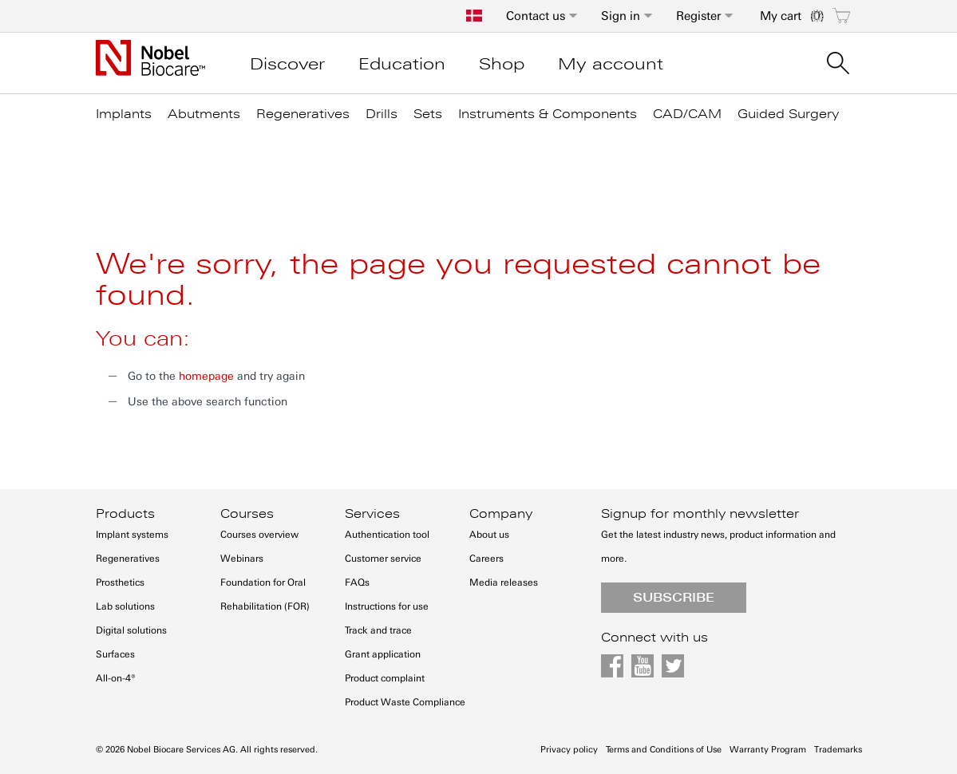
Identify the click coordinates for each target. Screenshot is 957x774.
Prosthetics (120, 582)
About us (489, 534)
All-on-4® (116, 678)
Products (125, 514)
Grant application (383, 654)
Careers (486, 558)
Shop (501, 63)
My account (610, 63)
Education (401, 63)
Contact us (535, 16)
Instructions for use (387, 606)
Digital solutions (131, 630)
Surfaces (115, 654)
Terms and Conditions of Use (664, 749)
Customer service (383, 558)
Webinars (241, 558)
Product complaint (385, 678)
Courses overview (259, 534)
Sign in (620, 16)
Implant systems (132, 534)
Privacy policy (569, 749)
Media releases (503, 582)
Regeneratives (128, 558)
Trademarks (838, 749)
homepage (206, 376)
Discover (287, 63)
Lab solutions (125, 606)
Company (500, 514)
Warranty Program (768, 749)
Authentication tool (387, 534)
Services (372, 514)
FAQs (357, 582)
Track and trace (378, 630)
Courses (247, 514)
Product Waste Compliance (405, 702)
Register (698, 16)
